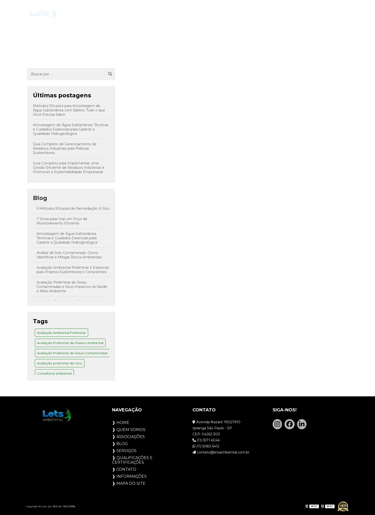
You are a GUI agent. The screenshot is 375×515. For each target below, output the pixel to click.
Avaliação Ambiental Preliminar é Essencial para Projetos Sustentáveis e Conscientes (72, 269)
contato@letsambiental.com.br (220, 452)
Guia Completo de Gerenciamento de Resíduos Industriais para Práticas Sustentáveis (65, 148)
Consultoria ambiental (54, 373)
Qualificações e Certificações (266, 14)
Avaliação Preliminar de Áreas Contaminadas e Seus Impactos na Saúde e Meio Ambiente (72, 286)
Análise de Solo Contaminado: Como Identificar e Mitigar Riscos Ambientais (69, 255)
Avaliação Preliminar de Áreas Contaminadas (72, 353)
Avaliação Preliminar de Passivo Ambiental (70, 343)
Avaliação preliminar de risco (59, 363)
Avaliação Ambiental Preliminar (61, 333)
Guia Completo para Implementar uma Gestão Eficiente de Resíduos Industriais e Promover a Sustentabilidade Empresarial (68, 167)
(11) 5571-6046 (206, 440)
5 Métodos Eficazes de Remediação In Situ (73, 208)
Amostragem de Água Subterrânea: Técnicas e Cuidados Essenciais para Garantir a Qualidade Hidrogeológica (70, 129)
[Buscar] (110, 74)
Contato (320, 14)
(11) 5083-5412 (205, 446)
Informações (131, 476)
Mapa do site (130, 483)
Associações (158, 14)
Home (91, 14)
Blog (187, 14)
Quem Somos (120, 14)
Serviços (212, 14)
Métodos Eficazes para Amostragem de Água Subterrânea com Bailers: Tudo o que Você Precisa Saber (69, 110)
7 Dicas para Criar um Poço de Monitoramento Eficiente (62, 221)
